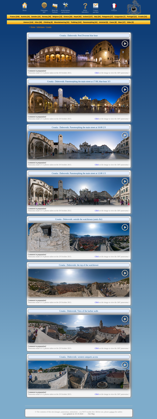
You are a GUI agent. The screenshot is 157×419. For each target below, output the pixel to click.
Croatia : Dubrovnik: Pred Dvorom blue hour (79, 35)
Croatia (48, 27)
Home (33, 27)
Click (97, 73)
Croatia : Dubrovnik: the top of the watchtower (79, 265)
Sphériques (41, 27)
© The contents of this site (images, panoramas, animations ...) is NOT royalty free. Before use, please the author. (78, 412)
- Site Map (91, 414)
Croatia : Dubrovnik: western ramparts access (78, 357)
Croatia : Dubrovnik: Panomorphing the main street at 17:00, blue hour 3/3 (78, 81)
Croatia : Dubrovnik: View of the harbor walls (78, 311)
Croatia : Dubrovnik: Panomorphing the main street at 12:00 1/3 (79, 173)
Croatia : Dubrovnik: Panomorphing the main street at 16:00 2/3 (79, 127)
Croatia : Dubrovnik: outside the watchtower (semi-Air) (78, 219)
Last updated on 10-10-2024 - (75, 414)
